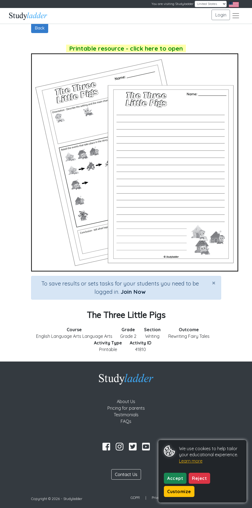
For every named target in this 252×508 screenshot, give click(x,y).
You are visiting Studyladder (172, 4)
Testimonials (126, 414)
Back (40, 28)
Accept (175, 478)
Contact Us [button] (126, 474)
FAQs (126, 421)
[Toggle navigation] (235, 15)
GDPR (135, 497)
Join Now (133, 291)
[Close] (214, 282)
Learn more (190, 461)
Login (220, 15)
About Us (126, 401)
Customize (179, 491)
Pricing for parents (126, 408)
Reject (199, 478)
